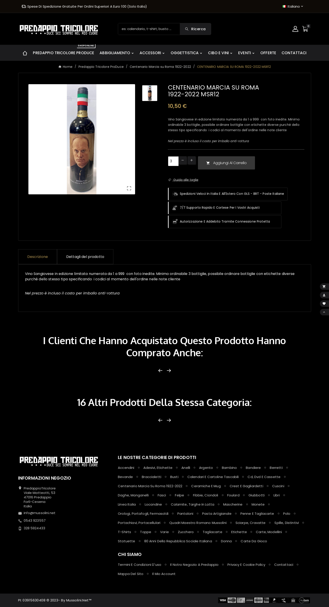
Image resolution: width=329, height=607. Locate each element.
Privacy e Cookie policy (246, 564)
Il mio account (164, 573)
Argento (206, 467)
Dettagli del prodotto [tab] (85, 256)
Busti (174, 476)
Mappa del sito (130, 573)
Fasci (162, 495)
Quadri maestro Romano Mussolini (198, 522)
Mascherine (233, 504)
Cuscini (278, 486)
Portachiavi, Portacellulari (139, 522)
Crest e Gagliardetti (246, 486)
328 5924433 (34, 528)
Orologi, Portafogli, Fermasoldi (143, 513)
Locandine (153, 504)
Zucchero (186, 532)
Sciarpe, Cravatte (251, 522)
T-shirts (124, 532)
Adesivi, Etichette (158, 467)
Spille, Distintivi (286, 522)
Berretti (276, 467)
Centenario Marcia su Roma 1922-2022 (150, 486)
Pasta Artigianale (216, 513)
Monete (258, 504)
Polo (287, 513)
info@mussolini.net (40, 512)
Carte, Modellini (269, 532)
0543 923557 (35, 520)
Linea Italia (127, 504)
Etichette (239, 532)
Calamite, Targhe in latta (192, 504)
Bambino (229, 467)
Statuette (126, 541)
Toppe (145, 532)
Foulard (233, 495)
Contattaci (283, 564)
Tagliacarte (212, 532)
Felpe (179, 495)
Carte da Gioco (254, 541)
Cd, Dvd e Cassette (264, 476)
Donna (226, 541)
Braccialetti (151, 476)
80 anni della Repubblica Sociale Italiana (178, 541)
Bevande (125, 476)
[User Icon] (295, 29)
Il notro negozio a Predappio (194, 564)
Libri (277, 495)
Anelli (185, 467)
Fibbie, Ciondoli (205, 495)
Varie (164, 532)
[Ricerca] (149, 29)
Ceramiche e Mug (206, 486)
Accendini (126, 467)
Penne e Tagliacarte (257, 513)
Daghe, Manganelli (133, 495)
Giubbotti (256, 495)
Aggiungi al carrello (226, 162)
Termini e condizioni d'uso (139, 564)
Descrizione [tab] (37, 256)
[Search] (195, 29)
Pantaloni (185, 513)
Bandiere (253, 467)
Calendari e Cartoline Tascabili (213, 476)
